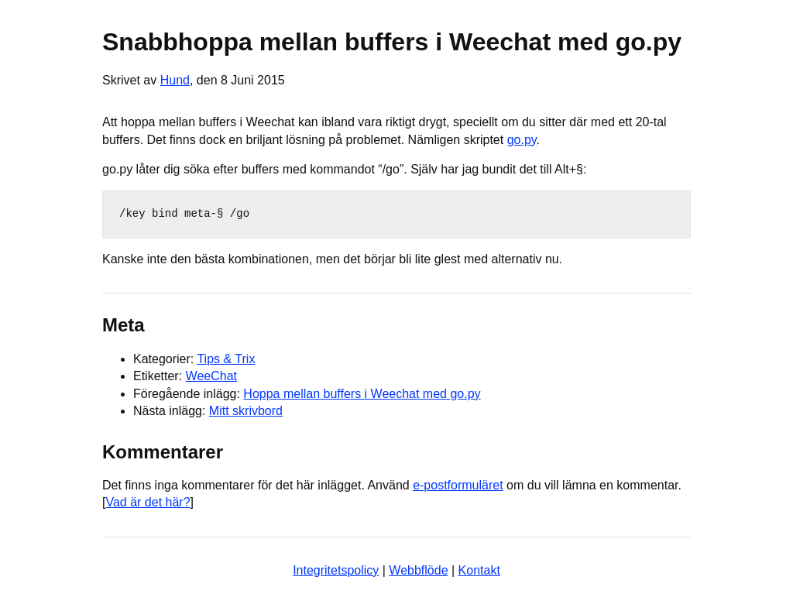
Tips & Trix (226, 358)
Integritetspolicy (336, 570)
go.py (522, 139)
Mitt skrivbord (246, 410)
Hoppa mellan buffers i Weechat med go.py (361, 393)
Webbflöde (418, 570)
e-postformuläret (458, 485)
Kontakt (479, 570)
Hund (175, 80)
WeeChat (211, 376)
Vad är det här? (147, 502)
